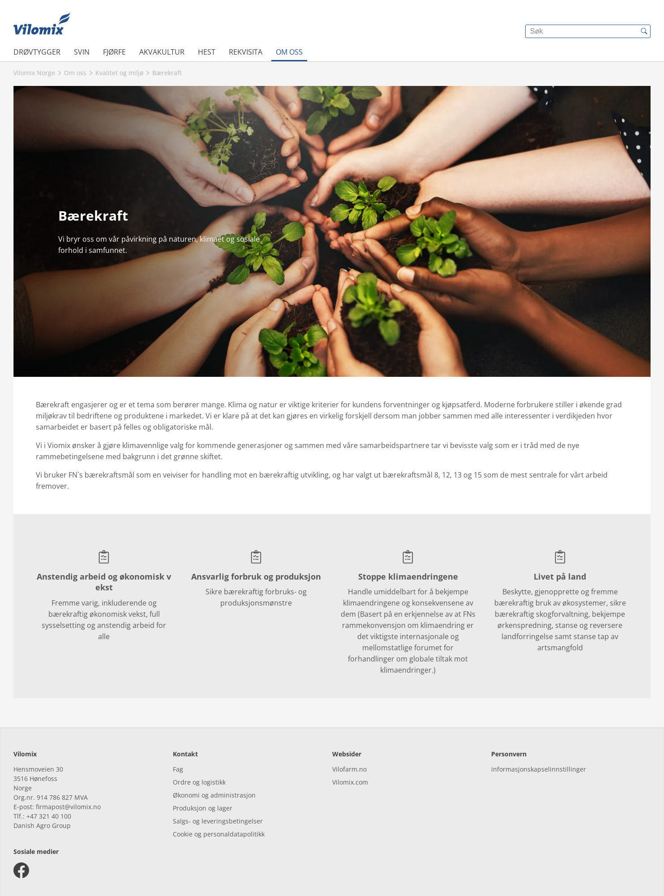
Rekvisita (245, 52)
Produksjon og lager (202, 808)
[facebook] (21, 870)
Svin (82, 52)
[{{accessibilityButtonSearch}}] (644, 31)
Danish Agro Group (42, 825)
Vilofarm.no (349, 769)
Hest (206, 52)
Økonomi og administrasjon (214, 795)
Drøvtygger (36, 52)
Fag (178, 769)
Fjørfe (114, 52)
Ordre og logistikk (199, 782)
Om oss (289, 52)
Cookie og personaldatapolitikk (219, 834)
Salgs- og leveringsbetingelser (218, 821)
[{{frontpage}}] (41, 25)
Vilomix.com (350, 782)
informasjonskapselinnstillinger (538, 769)
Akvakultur (161, 52)
